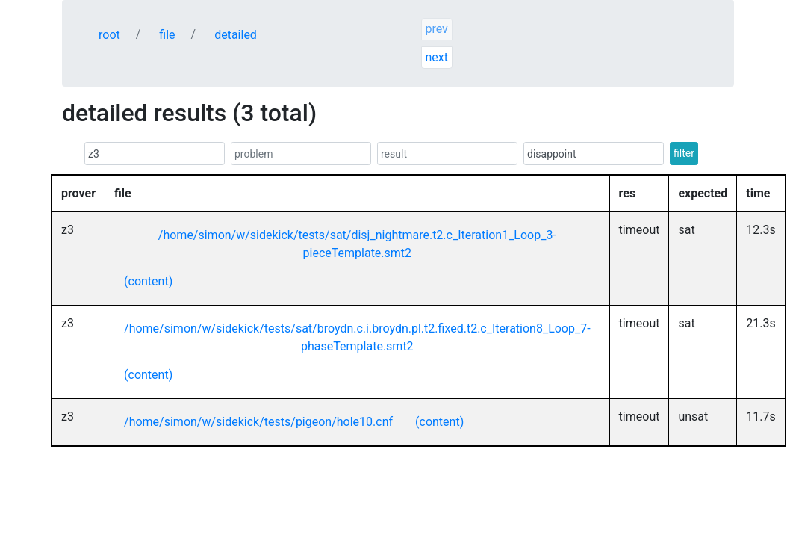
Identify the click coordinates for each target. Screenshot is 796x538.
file (167, 35)
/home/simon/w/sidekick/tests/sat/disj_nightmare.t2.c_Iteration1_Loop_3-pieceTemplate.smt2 (357, 244)
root (109, 35)
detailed (235, 35)
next (436, 57)
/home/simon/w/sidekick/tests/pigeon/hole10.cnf (258, 422)
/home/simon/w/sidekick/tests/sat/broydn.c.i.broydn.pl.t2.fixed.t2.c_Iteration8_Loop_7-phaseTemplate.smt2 (357, 337)
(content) (148, 281)
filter (684, 153)
